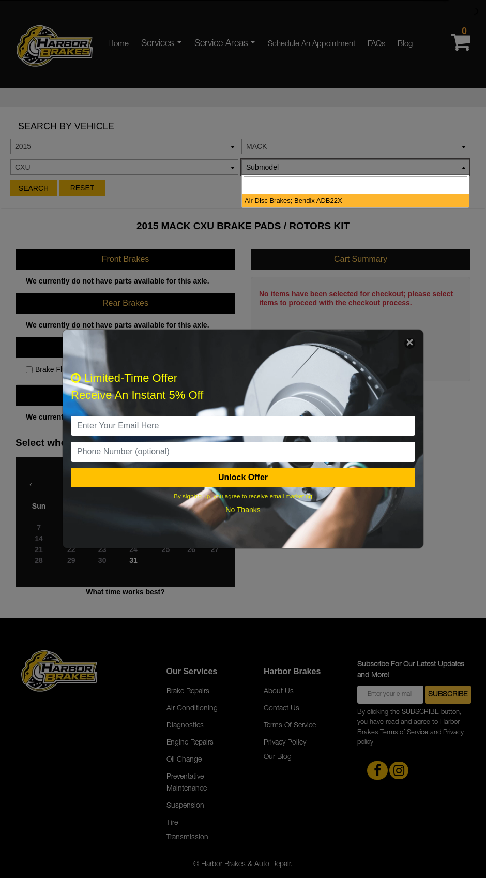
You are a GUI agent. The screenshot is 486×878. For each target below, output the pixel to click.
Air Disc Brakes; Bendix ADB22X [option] (293, 200)
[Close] (409, 343)
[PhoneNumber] (243, 452)
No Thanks (242, 509)
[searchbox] (355, 184)
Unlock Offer (243, 477)
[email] (243, 426)
